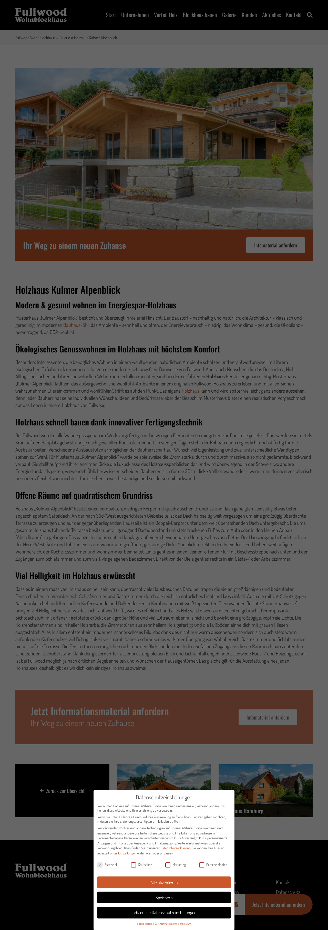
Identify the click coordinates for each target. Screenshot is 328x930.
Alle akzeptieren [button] (164, 882)
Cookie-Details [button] (145, 923)
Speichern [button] (164, 897)
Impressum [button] (185, 923)
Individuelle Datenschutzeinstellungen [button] (164, 912)
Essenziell (107, 864)
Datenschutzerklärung (175, 848)
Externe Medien (213, 864)
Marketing (175, 864)
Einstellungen (127, 853)
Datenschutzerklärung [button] (166, 923)
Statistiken (141, 864)
